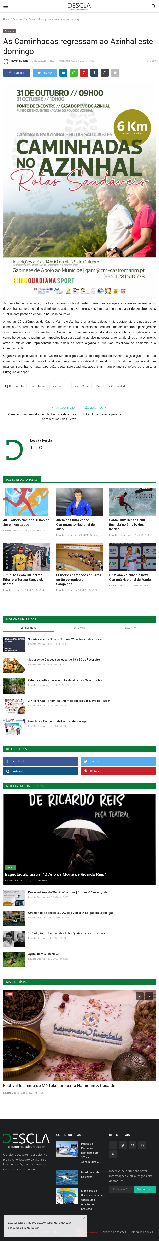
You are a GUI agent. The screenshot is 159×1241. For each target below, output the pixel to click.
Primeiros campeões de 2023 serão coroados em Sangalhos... (78, 579)
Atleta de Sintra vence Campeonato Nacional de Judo (75, 524)
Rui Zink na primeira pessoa (102, 414)
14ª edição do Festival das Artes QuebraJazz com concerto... (70, 933)
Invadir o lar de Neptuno (90, 1174)
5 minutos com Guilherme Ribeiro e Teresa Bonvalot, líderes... (23, 579)
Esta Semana (28, 627)
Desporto (18, 19)
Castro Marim (81, 386)
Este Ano (130, 627)
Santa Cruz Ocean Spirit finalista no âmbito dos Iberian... (127, 524)
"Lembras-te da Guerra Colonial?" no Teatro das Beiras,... (67, 639)
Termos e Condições (113, 1232)
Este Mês (79, 627)
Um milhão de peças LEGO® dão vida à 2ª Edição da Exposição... (72, 913)
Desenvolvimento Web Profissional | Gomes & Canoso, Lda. (68, 892)
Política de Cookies (141, 1232)
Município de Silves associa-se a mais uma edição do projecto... (92, 1199)
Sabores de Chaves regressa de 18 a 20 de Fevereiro (64, 659)
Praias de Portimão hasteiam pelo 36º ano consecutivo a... (91, 1152)
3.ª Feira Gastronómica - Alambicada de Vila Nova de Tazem (69, 700)
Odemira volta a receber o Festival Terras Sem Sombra (65, 680)
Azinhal (20, 386)
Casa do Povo (59, 386)
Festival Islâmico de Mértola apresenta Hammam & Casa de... (60, 1085)
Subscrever (145, 1189)
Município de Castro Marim (111, 386)
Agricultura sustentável (44, 954)
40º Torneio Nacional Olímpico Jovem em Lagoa (26, 522)
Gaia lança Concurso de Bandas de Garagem (58, 721)
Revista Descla (15, 61)
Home (6, 19)
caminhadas (38, 386)
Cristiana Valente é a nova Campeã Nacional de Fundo (130, 577)
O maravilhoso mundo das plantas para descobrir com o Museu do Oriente (42, 417)
